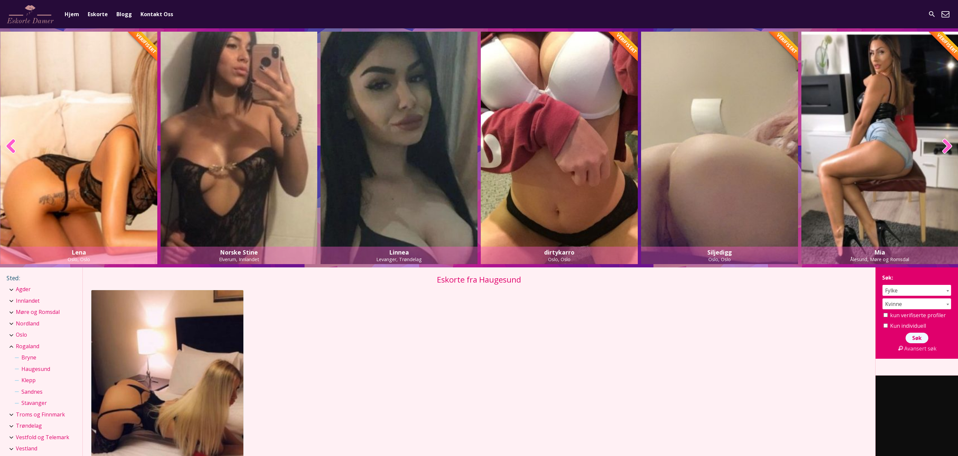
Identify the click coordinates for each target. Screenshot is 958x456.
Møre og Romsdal (38, 312)
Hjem (72, 14)
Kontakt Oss (156, 14)
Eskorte (98, 14)
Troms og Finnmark (40, 414)
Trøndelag (29, 425)
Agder (23, 289)
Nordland (27, 323)
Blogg (124, 14)
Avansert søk (917, 348)
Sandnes (32, 391)
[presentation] (11, 147)
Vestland (26, 448)
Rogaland (27, 346)
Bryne (28, 357)
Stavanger (34, 403)
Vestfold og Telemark (42, 437)
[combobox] (916, 290)
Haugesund (35, 369)
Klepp (28, 380)
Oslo (21, 334)
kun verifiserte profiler (914, 315)
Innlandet (28, 300)
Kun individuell (904, 325)
